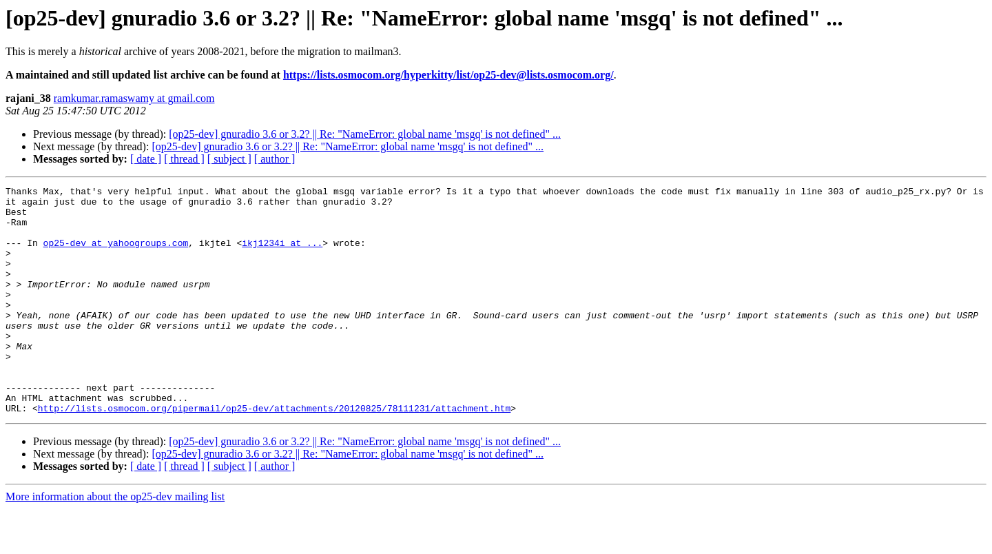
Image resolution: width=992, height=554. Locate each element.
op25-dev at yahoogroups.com (116, 255)
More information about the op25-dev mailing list (115, 542)
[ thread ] (184, 159)
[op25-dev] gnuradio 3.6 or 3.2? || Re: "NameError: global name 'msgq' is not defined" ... (365, 134)
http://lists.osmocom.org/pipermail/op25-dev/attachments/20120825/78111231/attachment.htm (274, 453)
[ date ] (145, 159)
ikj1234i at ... (282, 255)
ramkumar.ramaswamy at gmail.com (134, 98)
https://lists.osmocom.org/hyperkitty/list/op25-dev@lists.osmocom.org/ (448, 75)
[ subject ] (229, 159)
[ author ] (275, 159)
